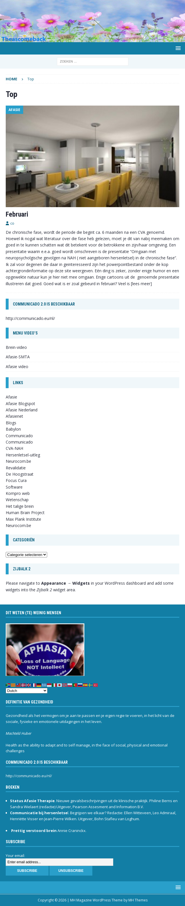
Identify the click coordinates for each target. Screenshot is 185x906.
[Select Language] (26, 690)
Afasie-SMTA (18, 356)
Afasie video (17, 366)
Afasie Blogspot (20, 403)
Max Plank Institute (23, 519)
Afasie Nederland (21, 410)
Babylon (13, 429)
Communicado (19, 442)
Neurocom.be (18, 461)
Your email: (15, 855)
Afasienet (14, 416)
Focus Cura (16, 480)
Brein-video (16, 347)
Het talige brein (20, 506)
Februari (17, 214)
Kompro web (18, 493)
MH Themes (138, 900)
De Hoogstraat (19, 474)
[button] (177, 48)
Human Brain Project (25, 512)
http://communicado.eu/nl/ (30, 318)
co (12, 223)
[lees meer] (141, 283)
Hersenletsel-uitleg (23, 455)
